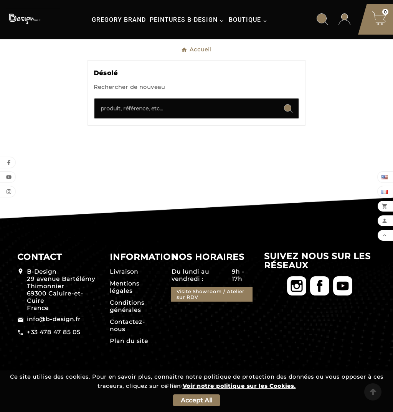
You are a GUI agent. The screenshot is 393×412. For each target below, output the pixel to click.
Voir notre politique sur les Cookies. (239, 385)
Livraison (124, 271)
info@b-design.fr (54, 319)
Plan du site (129, 341)
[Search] (288, 108)
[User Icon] (344, 19)
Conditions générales (127, 306)
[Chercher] (186, 108)
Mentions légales (124, 287)
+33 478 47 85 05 (53, 332)
